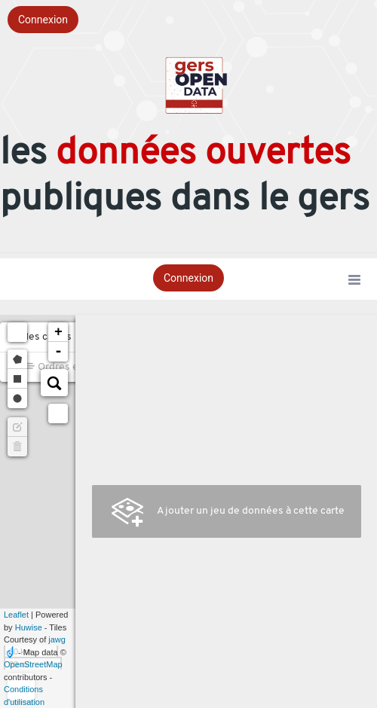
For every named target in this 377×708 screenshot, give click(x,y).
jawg (57, 639)
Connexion (43, 20)
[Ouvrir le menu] (354, 281)
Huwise (28, 627)
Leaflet (16, 614)
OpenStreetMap (33, 664)
